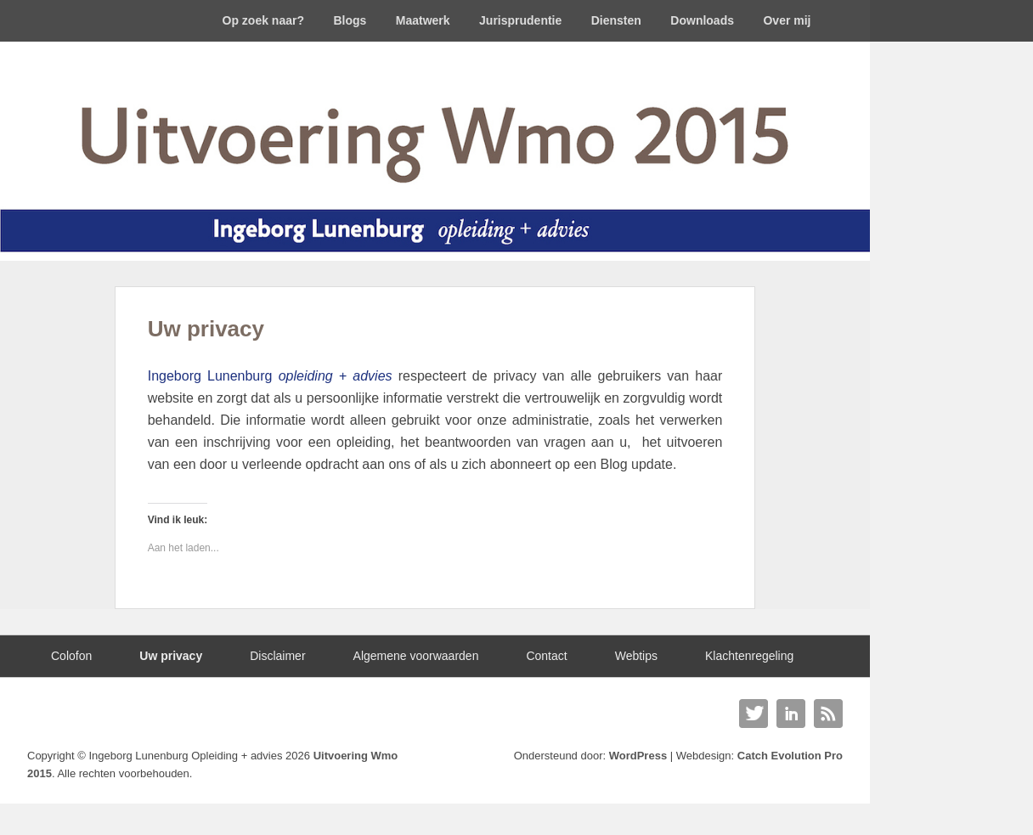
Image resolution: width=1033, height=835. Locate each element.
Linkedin (790, 713)
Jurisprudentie (520, 20)
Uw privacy (206, 328)
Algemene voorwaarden (416, 656)
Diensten (616, 20)
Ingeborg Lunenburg (270, 376)
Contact (546, 656)
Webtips (636, 656)
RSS (828, 713)
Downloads (702, 20)
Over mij (786, 20)
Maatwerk (423, 20)
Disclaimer (277, 656)
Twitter (753, 713)
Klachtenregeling (749, 656)
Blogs (349, 20)
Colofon (71, 656)
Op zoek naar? (263, 20)
